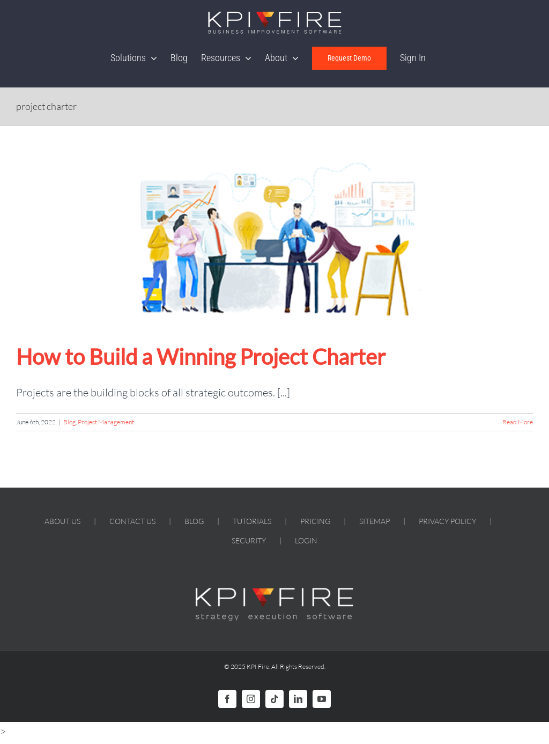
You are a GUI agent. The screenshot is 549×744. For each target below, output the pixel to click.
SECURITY (249, 540)
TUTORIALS (252, 521)
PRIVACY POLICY (447, 521)
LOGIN (306, 540)
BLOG (194, 521)
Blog (69, 422)
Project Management (106, 422)
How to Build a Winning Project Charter (200, 357)
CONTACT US (132, 521)
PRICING (315, 521)
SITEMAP (374, 521)
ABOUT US (62, 521)
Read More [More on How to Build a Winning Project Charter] (517, 422)
